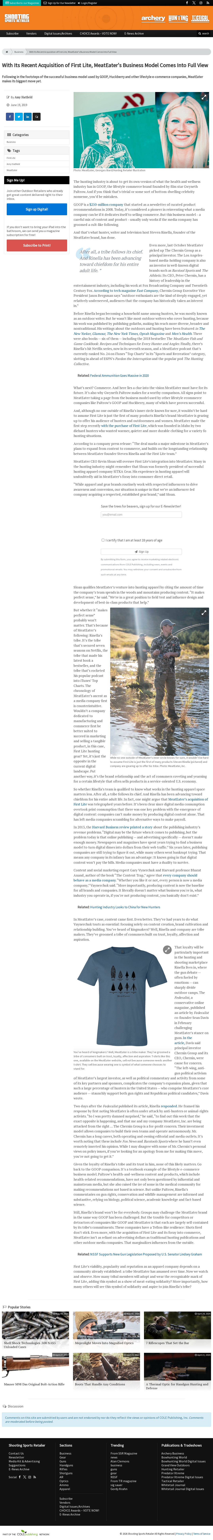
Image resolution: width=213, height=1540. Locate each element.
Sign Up (141, 551)
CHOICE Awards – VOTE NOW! (98, 33)
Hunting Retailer (172, 1469)
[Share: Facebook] (10, 117)
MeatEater (12, 170)
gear (114, 1473)
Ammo (64, 1485)
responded (169, 1106)
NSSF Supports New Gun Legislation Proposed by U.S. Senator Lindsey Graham (146, 1254)
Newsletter (16, 1457)
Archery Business (172, 1453)
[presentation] (141, 527)
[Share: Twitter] (19, 117)
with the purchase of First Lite (124, 425)
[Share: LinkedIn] (28, 117)
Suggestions (17, 1465)
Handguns (66, 1465)
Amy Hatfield (13, 164)
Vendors (31, 33)
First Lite (11, 157)
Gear (63, 1457)
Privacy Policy (183, 1533)
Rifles (63, 1469)
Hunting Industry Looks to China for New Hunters (125, 907)
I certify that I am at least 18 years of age (132, 540)
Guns (63, 1461)
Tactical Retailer (172, 1481)
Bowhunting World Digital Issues (183, 1461)
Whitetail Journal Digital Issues (182, 1489)
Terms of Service (201, 1533)
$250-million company (106, 204)
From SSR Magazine (124, 1453)
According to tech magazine (126, 290)
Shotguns (66, 1473)
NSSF (114, 1477)
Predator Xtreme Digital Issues (182, 1477)
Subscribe (12, 33)
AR (61, 1477)
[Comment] (37, 117)
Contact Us (16, 1453)
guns (114, 1469)
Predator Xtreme (172, 1473)
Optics (64, 1481)
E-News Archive (134, 33)
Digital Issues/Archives (58, 33)
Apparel (65, 1489)
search (203, 33)
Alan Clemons (120, 1461)
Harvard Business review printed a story (122, 827)
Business (18, 51)
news (114, 1457)
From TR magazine (123, 1481)
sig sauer (116, 1485)
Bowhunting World (174, 1457)
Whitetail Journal (173, 1485)
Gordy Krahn (119, 1489)
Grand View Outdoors (175, 1465)
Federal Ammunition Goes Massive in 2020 (119, 375)
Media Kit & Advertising (24, 1461)
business (116, 1465)
